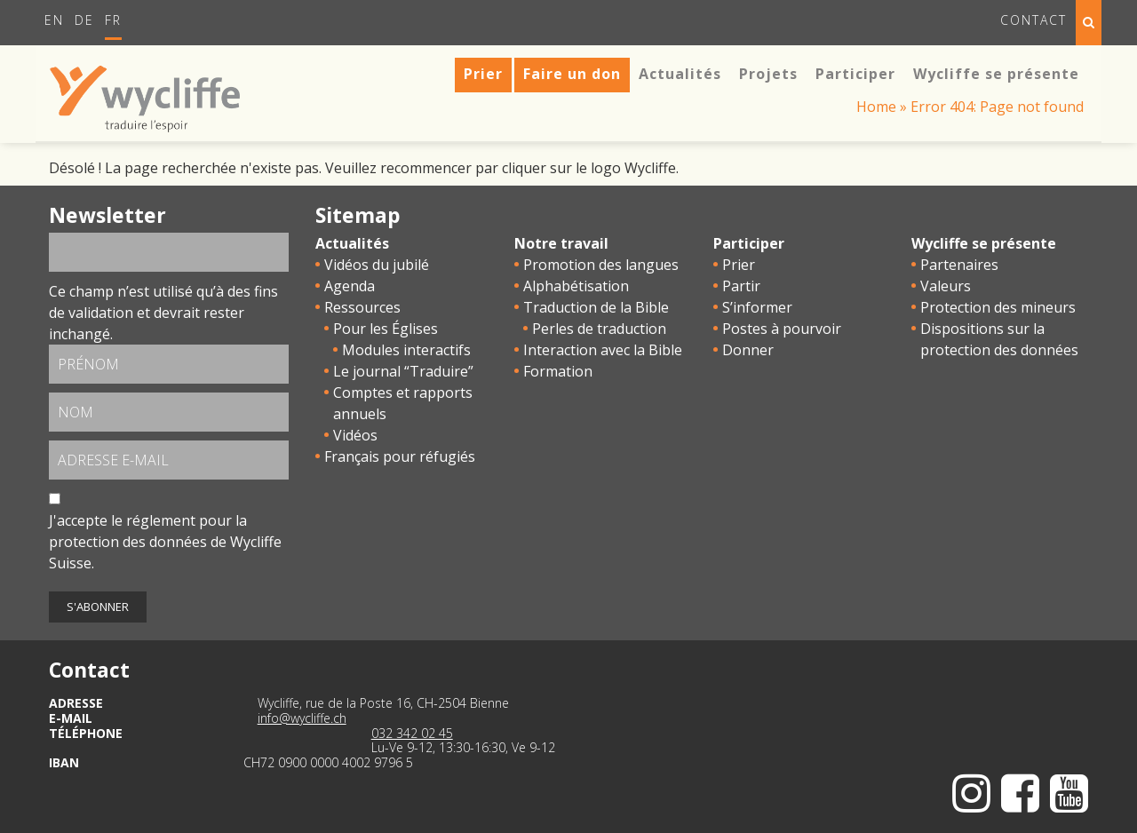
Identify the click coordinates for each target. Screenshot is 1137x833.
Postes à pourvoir (781, 328)
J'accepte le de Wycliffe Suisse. (165, 542)
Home (876, 106)
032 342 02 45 (412, 733)
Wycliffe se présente (983, 243)
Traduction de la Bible (596, 307)
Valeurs (945, 286)
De (84, 20)
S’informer (757, 307)
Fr (113, 20)
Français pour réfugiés (399, 456)
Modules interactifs (406, 350)
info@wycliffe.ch (302, 718)
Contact (1033, 20)
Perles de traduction (599, 328)
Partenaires (959, 264)
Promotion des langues (601, 264)
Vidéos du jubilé (376, 264)
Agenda (349, 286)
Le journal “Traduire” (403, 371)
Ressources (362, 307)
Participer (748, 243)
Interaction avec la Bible (602, 350)
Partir (741, 286)
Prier (738, 264)
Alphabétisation (576, 286)
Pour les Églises (385, 328)
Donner (748, 350)
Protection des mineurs (998, 307)
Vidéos (355, 435)
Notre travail (561, 243)
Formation (557, 371)
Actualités (352, 243)
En (54, 20)
